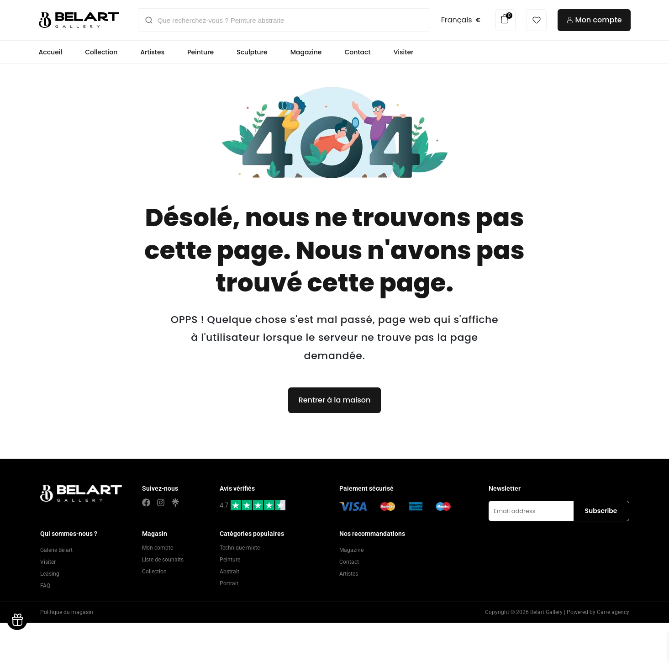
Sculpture (252, 52)
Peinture (200, 52)
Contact (358, 52)
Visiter (404, 52)
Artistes (152, 52)
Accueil (51, 52)
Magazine (306, 52)
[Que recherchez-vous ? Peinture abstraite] (290, 20)
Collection (101, 52)
